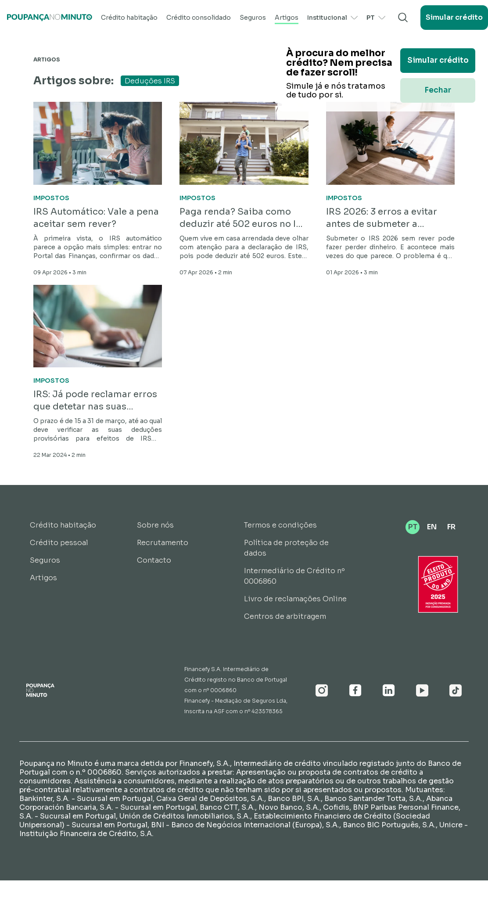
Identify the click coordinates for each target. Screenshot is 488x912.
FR (451, 526)
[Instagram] (322, 690)
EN (432, 526)
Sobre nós (155, 525)
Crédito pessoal (59, 542)
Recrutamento (162, 542)
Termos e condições (280, 525)
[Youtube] (422, 690)
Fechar (437, 90)
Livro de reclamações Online (295, 598)
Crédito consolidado (198, 18)
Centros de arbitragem (285, 616)
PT (375, 18)
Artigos (286, 18)
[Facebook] (355, 690)
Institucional (332, 18)
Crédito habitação (129, 18)
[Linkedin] (389, 690)
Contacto (154, 560)
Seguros (253, 18)
